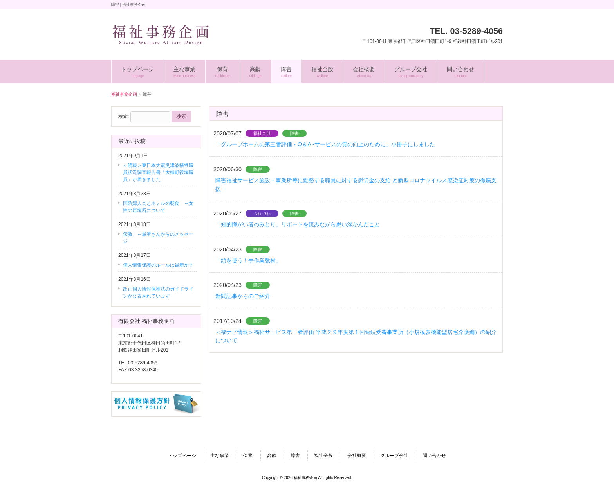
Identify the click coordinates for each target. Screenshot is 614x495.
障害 (294, 133)
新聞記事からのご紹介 (242, 296)
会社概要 (356, 455)
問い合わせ (434, 455)
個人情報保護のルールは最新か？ (158, 265)
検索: (123, 116)
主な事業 (219, 455)
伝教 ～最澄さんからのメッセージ (158, 237)
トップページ (182, 455)
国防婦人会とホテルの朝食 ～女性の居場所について (158, 207)
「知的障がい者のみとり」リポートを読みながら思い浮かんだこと (297, 224)
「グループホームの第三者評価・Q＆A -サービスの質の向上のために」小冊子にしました (325, 144)
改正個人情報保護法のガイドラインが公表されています (158, 292)
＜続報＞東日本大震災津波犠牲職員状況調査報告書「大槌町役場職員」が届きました (158, 172)
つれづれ (262, 213)
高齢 (271, 455)
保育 (248, 455)
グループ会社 (394, 455)
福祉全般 (262, 133)
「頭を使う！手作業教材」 (248, 260)
